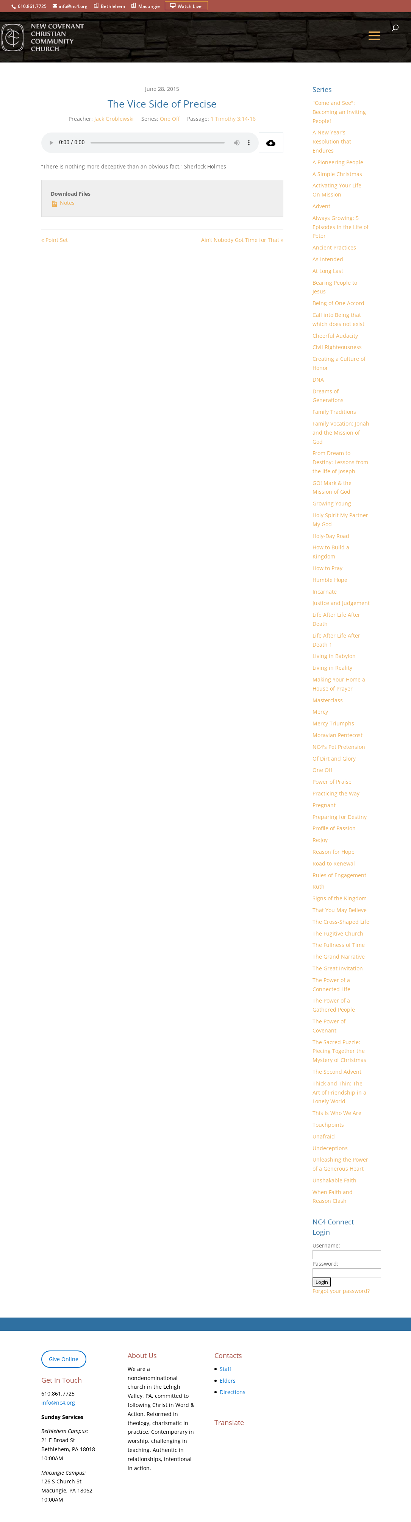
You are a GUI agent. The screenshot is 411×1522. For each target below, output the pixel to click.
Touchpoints (328, 1124)
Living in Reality (332, 667)
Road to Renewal (334, 863)
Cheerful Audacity (335, 335)
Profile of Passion (334, 828)
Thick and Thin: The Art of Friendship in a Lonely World (339, 1092)
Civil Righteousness (337, 347)
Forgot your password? (341, 1290)
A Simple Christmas (337, 174)
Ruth (319, 886)
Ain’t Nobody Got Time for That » (242, 239)
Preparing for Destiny (340, 816)
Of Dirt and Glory (334, 758)
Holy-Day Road (331, 536)
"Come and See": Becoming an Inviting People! (339, 112)
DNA (318, 379)
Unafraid (324, 1136)
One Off (170, 118)
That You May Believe (340, 910)
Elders (228, 1380)
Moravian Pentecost (338, 735)
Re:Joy (320, 840)
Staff (225, 1368)
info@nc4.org (58, 1402)
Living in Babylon (334, 656)
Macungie (149, 6)
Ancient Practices (334, 247)
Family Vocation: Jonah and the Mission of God (341, 432)
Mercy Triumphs (333, 723)
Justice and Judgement (341, 603)
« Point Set (54, 239)
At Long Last (328, 270)
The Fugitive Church (338, 933)
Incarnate (325, 591)
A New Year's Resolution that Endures (332, 141)
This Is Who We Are (337, 1113)
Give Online (63, 1359)
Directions (232, 1392)
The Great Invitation (338, 968)
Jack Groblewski (114, 118)
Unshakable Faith (334, 1180)
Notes (63, 202)
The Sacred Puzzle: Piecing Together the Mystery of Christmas (339, 1051)
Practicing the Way (336, 793)
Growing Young (332, 503)
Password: (325, 1263)
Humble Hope (330, 579)
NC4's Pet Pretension (339, 746)
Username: (326, 1245)
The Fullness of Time (339, 944)
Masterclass (328, 700)
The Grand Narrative (339, 956)
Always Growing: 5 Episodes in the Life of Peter (341, 227)
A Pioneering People (338, 162)
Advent (321, 206)
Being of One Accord (338, 303)
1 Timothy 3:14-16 (233, 118)
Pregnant (324, 805)
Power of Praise (332, 781)
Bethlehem (113, 6)
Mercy (320, 711)
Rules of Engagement (339, 875)
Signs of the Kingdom (340, 898)
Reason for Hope (334, 851)
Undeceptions (330, 1148)
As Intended (328, 259)
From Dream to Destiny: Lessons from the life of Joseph (340, 462)
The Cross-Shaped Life (341, 921)
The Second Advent (337, 1071)
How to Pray (327, 568)
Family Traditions (334, 411)
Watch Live (190, 6)
